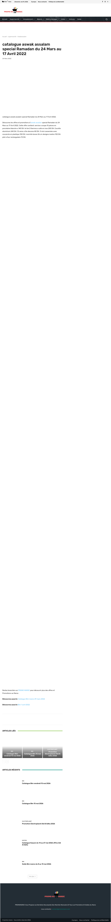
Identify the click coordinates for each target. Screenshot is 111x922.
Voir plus (32, 876)
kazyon (24, 840)
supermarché (12, 37)
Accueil (4, 37)
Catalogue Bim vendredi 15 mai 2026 (12, 755)
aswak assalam (36, 123)
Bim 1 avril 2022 (24, 705)
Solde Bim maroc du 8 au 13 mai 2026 (36, 864)
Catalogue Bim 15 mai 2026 (32, 755)
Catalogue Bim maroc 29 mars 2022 (31, 699)
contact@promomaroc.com (61, 909)
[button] (106, 19)
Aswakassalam (22, 37)
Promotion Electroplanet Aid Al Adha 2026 (52, 754)
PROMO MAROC (24, 690)
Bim (12, 751)
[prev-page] (3, 761)
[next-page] (7, 761)
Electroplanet (52, 749)
